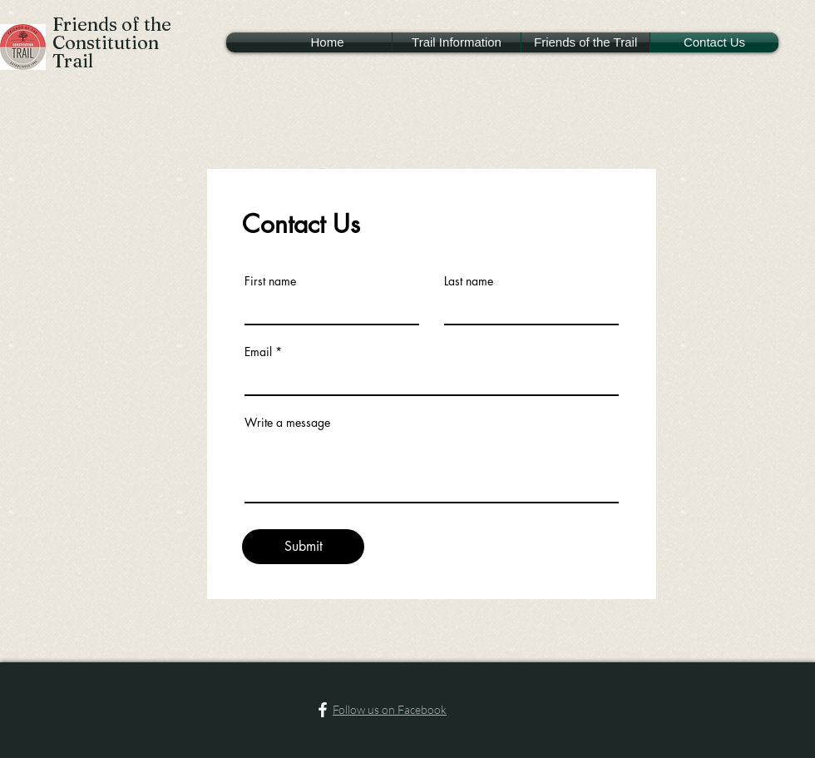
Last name (468, 281)
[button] (457, 42)
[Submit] (303, 546)
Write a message (287, 423)
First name (270, 281)
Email (258, 352)
